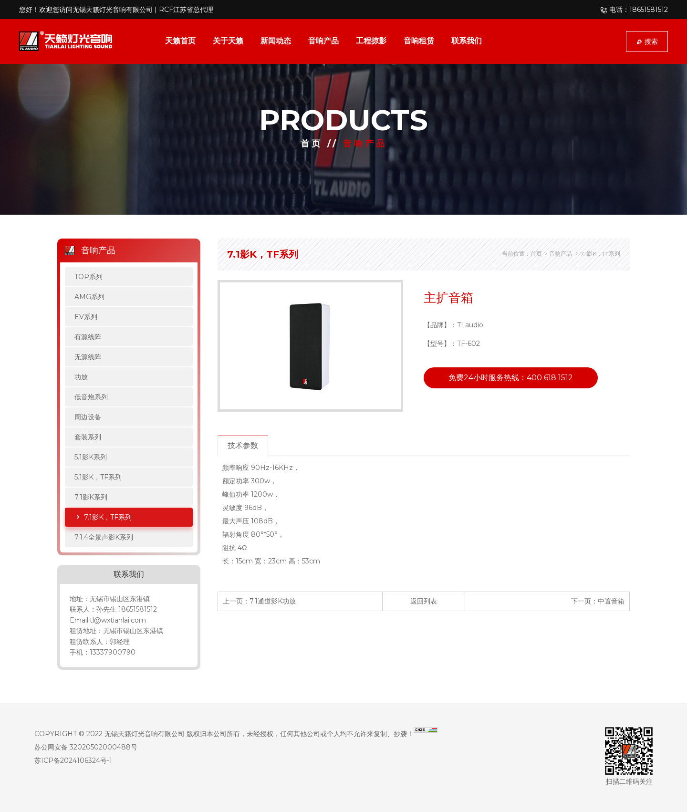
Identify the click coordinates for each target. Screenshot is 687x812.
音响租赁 (419, 40)
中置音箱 (611, 601)
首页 (312, 143)
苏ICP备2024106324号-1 (73, 760)
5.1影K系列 (90, 457)
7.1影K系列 (90, 497)
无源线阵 (87, 357)
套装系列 (87, 437)
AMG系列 (89, 296)
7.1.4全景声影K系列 (103, 537)
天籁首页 (180, 40)
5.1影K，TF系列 (98, 477)
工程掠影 (371, 40)
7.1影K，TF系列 (108, 517)
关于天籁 (228, 40)
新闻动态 (275, 40)
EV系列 (85, 316)
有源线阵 (87, 337)
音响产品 (323, 40)
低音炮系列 (91, 397)
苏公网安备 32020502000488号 (85, 747)
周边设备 (87, 417)
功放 (81, 377)
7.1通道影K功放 (273, 601)
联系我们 (466, 40)
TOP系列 (88, 276)
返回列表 (423, 601)
